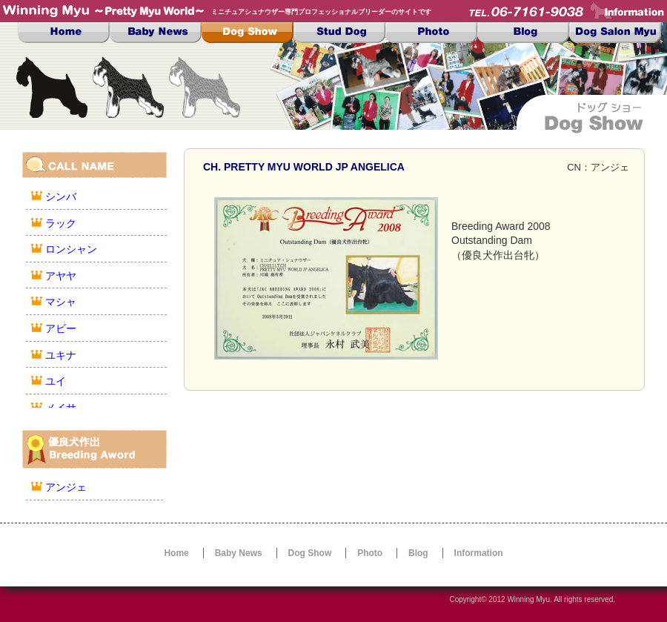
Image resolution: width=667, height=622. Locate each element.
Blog (523, 32)
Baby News (156, 32)
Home (176, 553)
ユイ (55, 381)
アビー (60, 328)
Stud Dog (339, 32)
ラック (60, 223)
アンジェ (66, 487)
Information (478, 553)
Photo (431, 32)
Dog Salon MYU (615, 32)
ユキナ (60, 355)
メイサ (60, 408)
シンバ (60, 196)
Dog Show (247, 32)
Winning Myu (528, 599)
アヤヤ (60, 276)
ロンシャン (71, 249)
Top (64, 32)
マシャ (60, 302)
